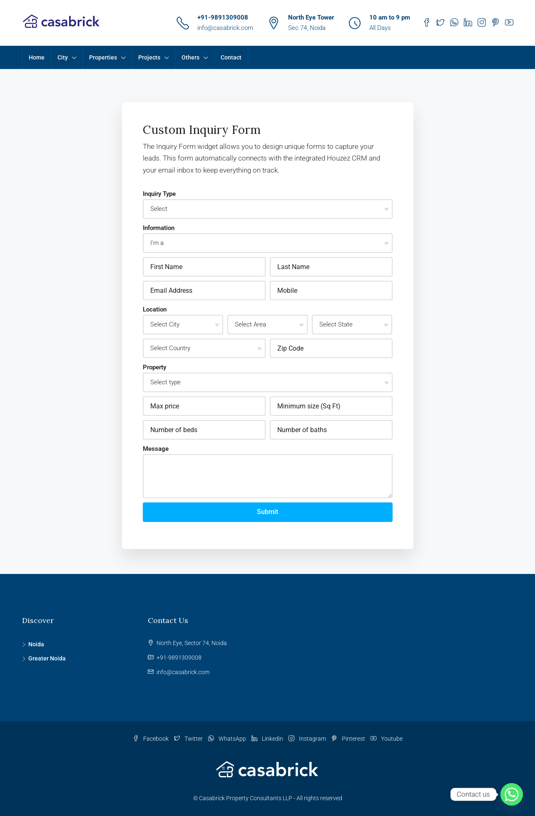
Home (37, 57)
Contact (231, 57)
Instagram (308, 738)
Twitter (189, 738)
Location (155, 309)
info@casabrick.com (225, 28)
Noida (36, 644)
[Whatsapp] (511, 794)
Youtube (387, 738)
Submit (267, 512)
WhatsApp (227, 738)
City (62, 57)
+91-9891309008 (222, 17)
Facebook (151, 738)
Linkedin (267, 738)
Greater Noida (47, 658)
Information (158, 228)
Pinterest (348, 738)
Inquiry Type (159, 194)
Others (190, 57)
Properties (103, 57)
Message (156, 449)
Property (154, 367)
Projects (149, 57)
